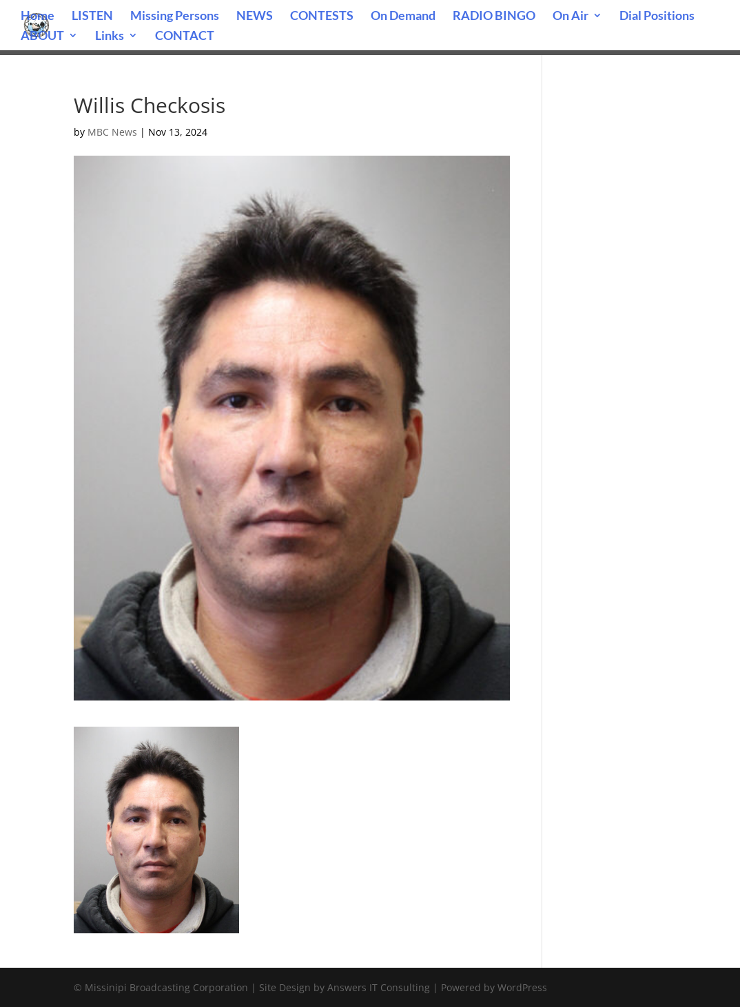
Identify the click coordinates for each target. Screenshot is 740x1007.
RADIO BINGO (494, 16)
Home (37, 16)
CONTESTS (321, 16)
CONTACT (184, 36)
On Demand (403, 16)
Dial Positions (657, 16)
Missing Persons (174, 16)
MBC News (112, 131)
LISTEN (92, 16)
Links (109, 36)
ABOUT (42, 36)
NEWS (254, 16)
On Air (570, 16)
